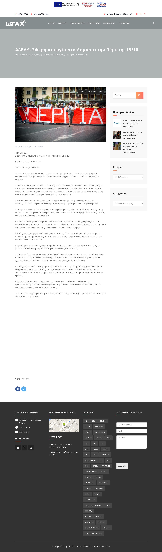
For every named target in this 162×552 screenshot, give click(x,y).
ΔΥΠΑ (86, 449)
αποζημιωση (103, 483)
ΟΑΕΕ (86, 466)
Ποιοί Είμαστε (109, 23)
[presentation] (133, 459)
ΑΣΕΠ (86, 443)
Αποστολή (122, 466)
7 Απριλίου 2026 (129, 138)
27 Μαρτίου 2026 (129, 152)
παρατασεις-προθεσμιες (93, 517)
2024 (86, 421)
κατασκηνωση (90, 500)
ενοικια (87, 494)
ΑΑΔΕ (109, 438)
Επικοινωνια (124, 23)
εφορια (97, 494)
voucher (99, 438)
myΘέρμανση (100, 432)
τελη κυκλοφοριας (91, 528)
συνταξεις (101, 522)
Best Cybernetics (103, 546)
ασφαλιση (88, 488)
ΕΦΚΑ (95, 455)
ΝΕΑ (100, 91)
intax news (92, 91)
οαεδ (108, 505)
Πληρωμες (106, 466)
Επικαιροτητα (93, 23)
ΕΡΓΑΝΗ (105, 449)
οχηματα (88, 511)
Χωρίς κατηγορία (91, 472)
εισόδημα (99, 488)
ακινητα (88, 477)
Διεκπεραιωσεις (77, 23)
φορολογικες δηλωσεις (93, 533)
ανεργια (98, 477)
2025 (94, 421)
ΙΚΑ (101, 460)
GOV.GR (87, 427)
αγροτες (104, 472)
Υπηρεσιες (62, 23)
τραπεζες (106, 528)
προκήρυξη (89, 522)
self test (88, 438)
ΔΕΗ (102, 443)
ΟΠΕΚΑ (95, 466)
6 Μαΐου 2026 (128, 127)
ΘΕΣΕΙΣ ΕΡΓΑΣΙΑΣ (90, 460)
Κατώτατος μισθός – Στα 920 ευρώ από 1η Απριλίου (133, 146)
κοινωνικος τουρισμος (93, 505)
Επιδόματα (105, 455)
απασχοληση (89, 483)
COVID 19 (83, 91)
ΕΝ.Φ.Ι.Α (95, 449)
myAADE (87, 432)
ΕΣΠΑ (86, 455)
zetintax (39, 147)
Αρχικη (51, 23)
